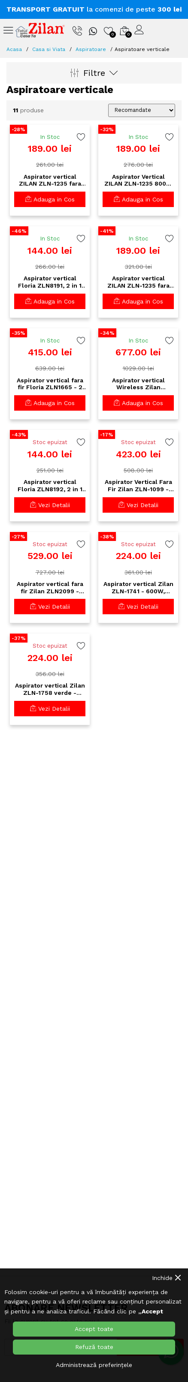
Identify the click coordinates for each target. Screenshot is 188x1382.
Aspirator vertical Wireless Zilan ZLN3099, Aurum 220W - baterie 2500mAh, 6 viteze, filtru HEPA (138, 384)
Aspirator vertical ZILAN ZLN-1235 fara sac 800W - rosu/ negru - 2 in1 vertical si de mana (138, 282)
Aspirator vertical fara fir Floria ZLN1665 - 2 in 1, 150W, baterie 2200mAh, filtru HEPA (50, 384)
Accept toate (94, 1328)
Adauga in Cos (50, 199)
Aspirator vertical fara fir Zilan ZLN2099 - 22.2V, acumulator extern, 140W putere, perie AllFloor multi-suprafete (50, 587)
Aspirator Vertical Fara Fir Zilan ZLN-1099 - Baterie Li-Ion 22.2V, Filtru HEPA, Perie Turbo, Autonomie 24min (138, 485)
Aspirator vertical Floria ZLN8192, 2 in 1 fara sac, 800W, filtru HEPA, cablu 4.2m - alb (50, 485)
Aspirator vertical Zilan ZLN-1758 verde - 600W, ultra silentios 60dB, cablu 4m (50, 689)
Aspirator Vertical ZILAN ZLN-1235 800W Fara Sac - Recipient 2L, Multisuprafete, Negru (138, 180)
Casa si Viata (48, 49)
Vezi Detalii (50, 505)
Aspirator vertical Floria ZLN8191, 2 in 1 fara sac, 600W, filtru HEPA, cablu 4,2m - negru (50, 282)
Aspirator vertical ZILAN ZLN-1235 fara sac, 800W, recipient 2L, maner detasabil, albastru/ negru (49, 180)
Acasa (14, 49)
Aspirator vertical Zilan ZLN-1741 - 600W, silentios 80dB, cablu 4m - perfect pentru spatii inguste (138, 587)
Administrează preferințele (94, 1364)
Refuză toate (94, 1346)
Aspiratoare (91, 49)
